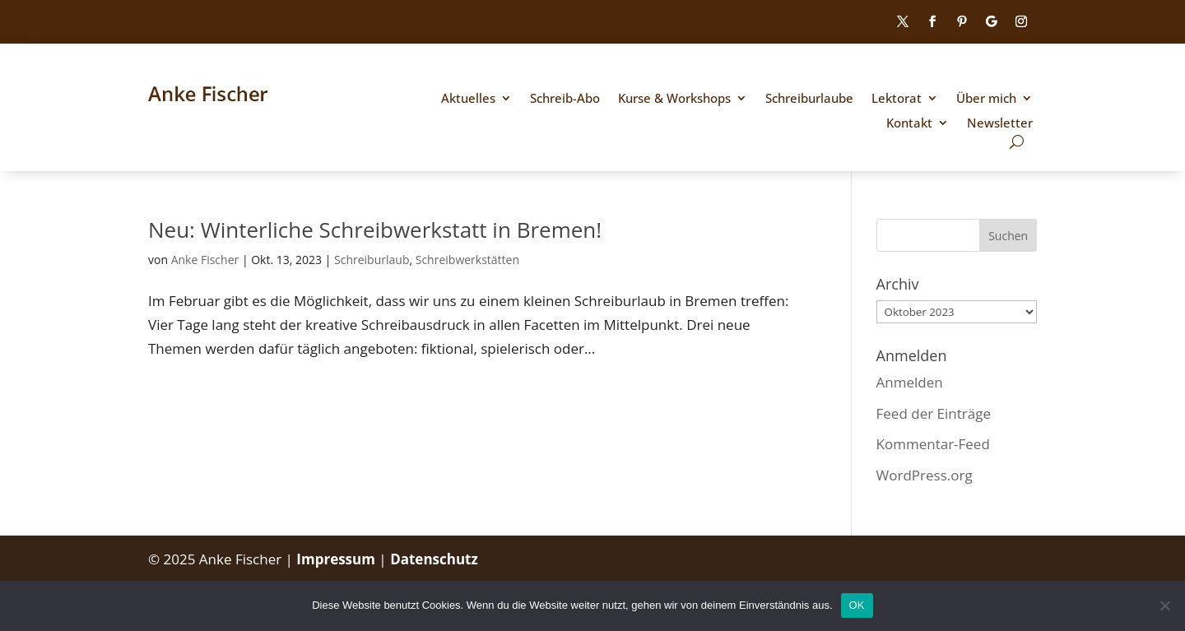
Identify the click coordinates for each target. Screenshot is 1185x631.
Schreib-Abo (565, 99)
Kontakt (909, 124)
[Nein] (1164, 605)
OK (857, 605)
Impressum (337, 559)
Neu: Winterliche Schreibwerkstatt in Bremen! (375, 229)
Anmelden (909, 382)
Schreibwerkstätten (467, 259)
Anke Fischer (205, 259)
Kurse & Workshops (674, 99)
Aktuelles (468, 99)
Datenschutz (434, 559)
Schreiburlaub (371, 259)
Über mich (986, 99)
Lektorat (896, 99)
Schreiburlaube (809, 99)
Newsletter (1000, 124)
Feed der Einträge (933, 413)
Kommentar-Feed (933, 443)
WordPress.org (924, 475)
